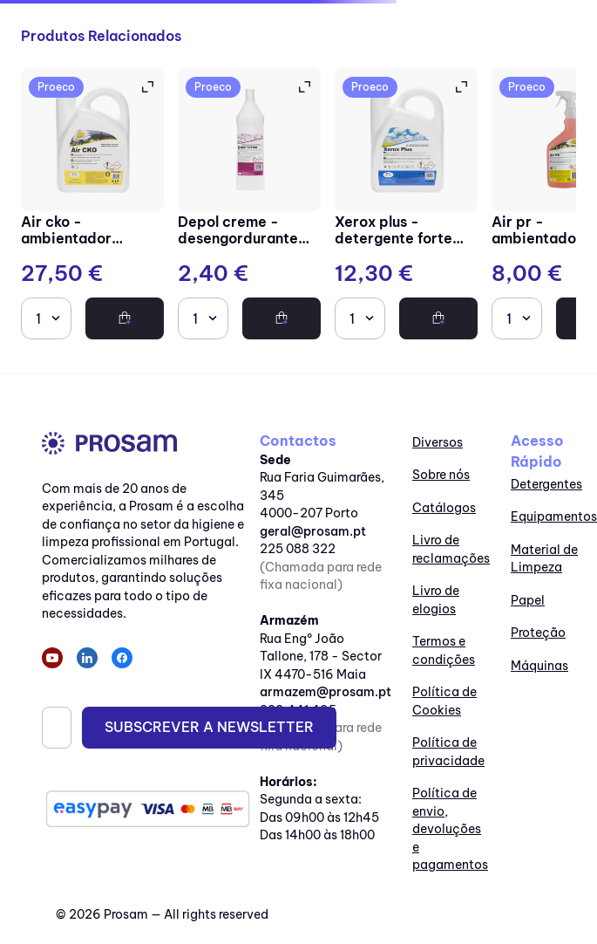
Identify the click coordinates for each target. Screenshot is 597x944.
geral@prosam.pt (313, 531)
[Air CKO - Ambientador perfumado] (92, 206)
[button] (146, 87)
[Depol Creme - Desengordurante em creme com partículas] (249, 206)
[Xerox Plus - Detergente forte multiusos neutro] (406, 206)
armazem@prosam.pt (325, 692)
